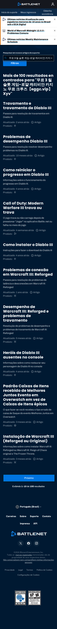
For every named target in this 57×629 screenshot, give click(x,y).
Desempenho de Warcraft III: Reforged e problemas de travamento (26, 313)
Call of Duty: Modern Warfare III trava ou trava (23, 208)
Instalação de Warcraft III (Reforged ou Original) (28, 439)
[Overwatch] (15, 425)
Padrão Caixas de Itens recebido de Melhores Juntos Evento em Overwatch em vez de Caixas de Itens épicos (26, 395)
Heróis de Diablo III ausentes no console (23, 355)
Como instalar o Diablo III (28, 244)
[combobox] (28, 58)
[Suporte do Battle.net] (15, 234)
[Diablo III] (15, 126)
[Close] (54, 21)
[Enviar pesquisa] (5, 58)
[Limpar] (51, 58)
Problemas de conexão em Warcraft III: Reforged (28, 272)
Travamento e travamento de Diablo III (27, 106)
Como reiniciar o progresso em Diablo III (26, 172)
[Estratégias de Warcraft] (15, 296)
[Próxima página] (28, 478)
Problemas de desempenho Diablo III (25, 139)
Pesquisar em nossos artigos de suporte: (21, 53)
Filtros (15, 63)
